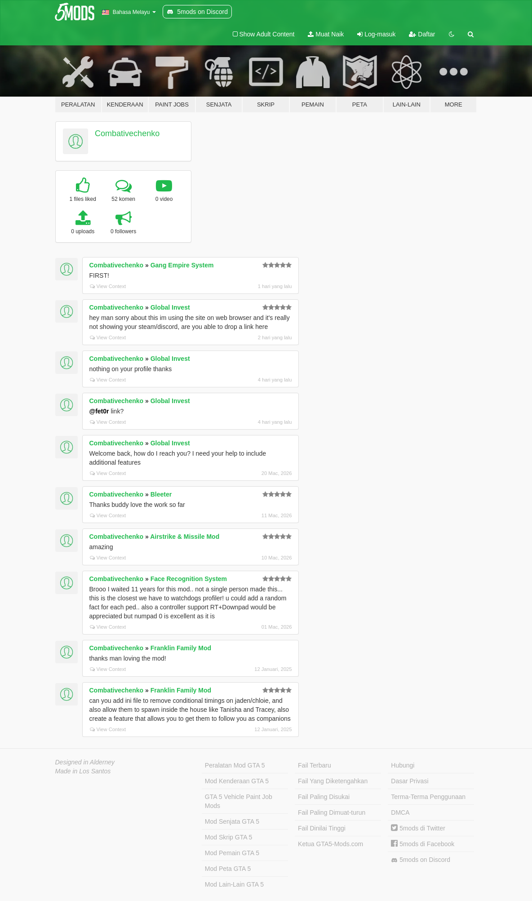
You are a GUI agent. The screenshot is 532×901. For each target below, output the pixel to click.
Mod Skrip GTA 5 (229, 837)
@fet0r (99, 411)
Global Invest (170, 307)
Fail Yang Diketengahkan (333, 781)
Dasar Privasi (409, 781)
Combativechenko (127, 133)
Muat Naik (326, 34)
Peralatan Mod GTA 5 (235, 765)
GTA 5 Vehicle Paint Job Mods (238, 801)
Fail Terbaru (314, 765)
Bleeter (161, 494)
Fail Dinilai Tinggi (322, 828)
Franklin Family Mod (181, 648)
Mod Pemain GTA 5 (232, 853)
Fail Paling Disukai (324, 796)
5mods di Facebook (422, 844)
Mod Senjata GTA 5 (232, 821)
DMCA (400, 812)
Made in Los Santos (83, 771)
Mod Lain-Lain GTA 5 (234, 884)
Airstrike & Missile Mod (184, 536)
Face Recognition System (189, 578)
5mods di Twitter (418, 828)
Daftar (422, 34)
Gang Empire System (182, 265)
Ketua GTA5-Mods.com (330, 844)
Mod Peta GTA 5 (228, 868)
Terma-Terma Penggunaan (428, 796)
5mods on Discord (420, 860)
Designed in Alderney (85, 762)
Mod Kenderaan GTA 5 (237, 781)
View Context (108, 286)
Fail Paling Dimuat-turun (331, 812)
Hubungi (402, 765)
